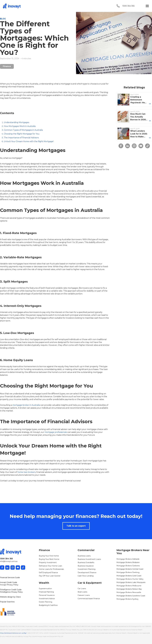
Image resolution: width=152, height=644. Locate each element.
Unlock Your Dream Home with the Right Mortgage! (28, 141)
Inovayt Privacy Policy (9, 585)
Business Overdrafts (86, 562)
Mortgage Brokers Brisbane (128, 562)
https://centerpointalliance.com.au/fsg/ (13, 633)
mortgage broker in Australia (26, 405)
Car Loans (82, 588)
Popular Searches (7, 602)
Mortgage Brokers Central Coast (129, 569)
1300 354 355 (128, 6)
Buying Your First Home (49, 556)
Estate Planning (45, 602)
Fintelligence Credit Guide (10, 590)
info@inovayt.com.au (8, 561)
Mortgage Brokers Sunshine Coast (130, 596)
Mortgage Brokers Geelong (127, 572)
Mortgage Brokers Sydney (127, 599)
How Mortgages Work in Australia (20, 126)
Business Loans (84, 556)
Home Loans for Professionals (51, 569)
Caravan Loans (84, 595)
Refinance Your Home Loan (50, 566)
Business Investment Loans (89, 559)
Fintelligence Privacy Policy (11, 592)
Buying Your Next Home (49, 559)
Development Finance (87, 572)
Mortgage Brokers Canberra (128, 566)
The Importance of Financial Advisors (21, 137)
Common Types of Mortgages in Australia (23, 130)
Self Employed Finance (48, 572)
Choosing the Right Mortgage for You (21, 134)
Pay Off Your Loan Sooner (49, 576)
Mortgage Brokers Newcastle (128, 592)
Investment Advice (47, 598)
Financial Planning (46, 592)
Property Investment (48, 562)
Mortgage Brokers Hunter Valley (129, 579)
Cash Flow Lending (85, 576)
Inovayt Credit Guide (8, 582)
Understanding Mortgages (16, 122)
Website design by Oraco (10, 597)
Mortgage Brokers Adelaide (127, 559)
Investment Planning (86, 569)
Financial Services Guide (10, 577)
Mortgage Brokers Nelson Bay (129, 589)
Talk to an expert (76, 526)
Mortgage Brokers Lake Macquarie (130, 582)
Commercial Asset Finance (89, 598)
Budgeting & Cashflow (48, 605)
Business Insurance (86, 566)
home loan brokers (26, 472)
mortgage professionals (56, 432)
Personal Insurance (47, 595)
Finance (7, 66)
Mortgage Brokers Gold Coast (128, 576)
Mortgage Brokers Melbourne (128, 586)
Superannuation (45, 588)
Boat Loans (82, 592)
